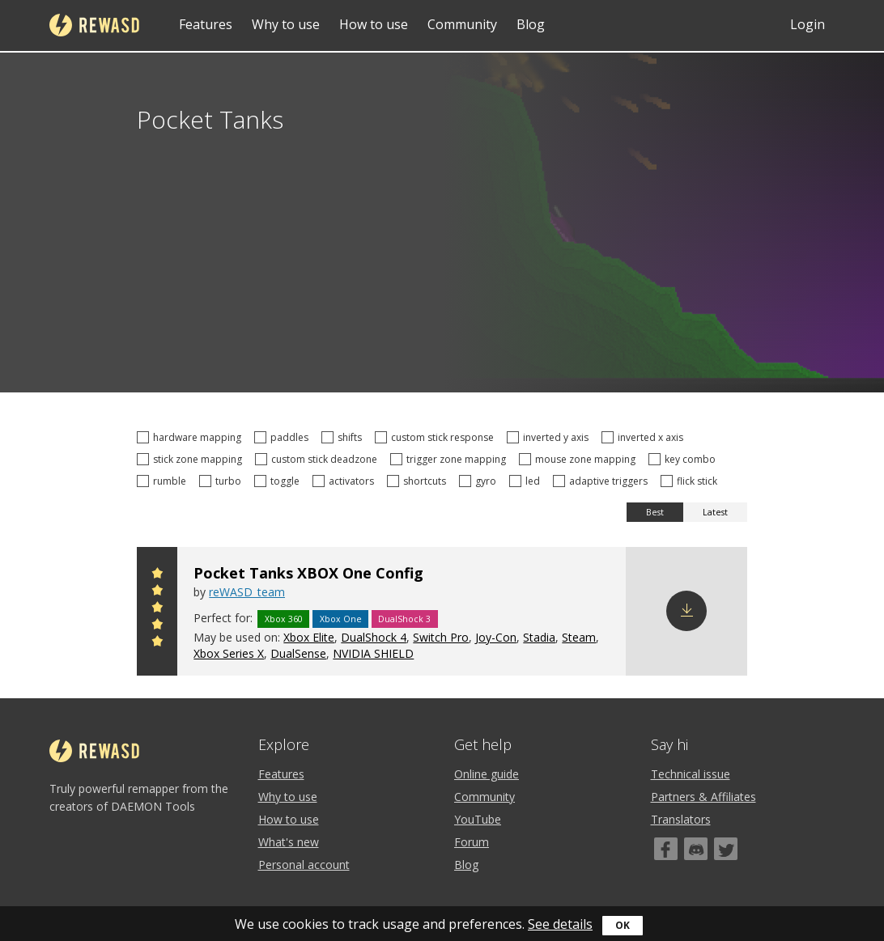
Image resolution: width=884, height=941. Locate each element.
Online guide (486, 774)
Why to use (286, 24)
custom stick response (437, 437)
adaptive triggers (602, 481)
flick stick (691, 481)
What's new (288, 842)
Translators (681, 819)
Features (205, 24)
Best (655, 512)
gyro (480, 481)
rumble (164, 481)
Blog (530, 24)
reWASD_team (247, 592)
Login (807, 24)
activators (345, 481)
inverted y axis (550, 437)
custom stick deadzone (318, 459)
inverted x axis (644, 437)
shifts (344, 437)
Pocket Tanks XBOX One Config (308, 573)
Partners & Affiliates (703, 796)
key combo (684, 459)
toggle (279, 481)
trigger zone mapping (450, 459)
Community (462, 24)
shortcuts (419, 481)
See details (560, 924)
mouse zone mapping (579, 459)
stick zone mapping (192, 459)
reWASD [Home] (94, 25)
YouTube (477, 819)
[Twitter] (725, 848)
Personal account (304, 864)
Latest (715, 512)
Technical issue (690, 774)
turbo (222, 481)
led (527, 481)
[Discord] (696, 848)
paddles (283, 437)
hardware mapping (191, 437)
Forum (471, 842)
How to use (373, 24)
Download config (686, 611)
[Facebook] (666, 848)
